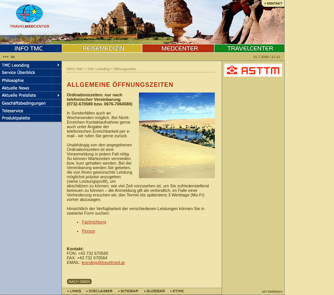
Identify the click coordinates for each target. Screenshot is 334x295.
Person (88, 231)
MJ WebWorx (272, 291)
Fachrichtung (94, 222)
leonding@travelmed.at (103, 262)
